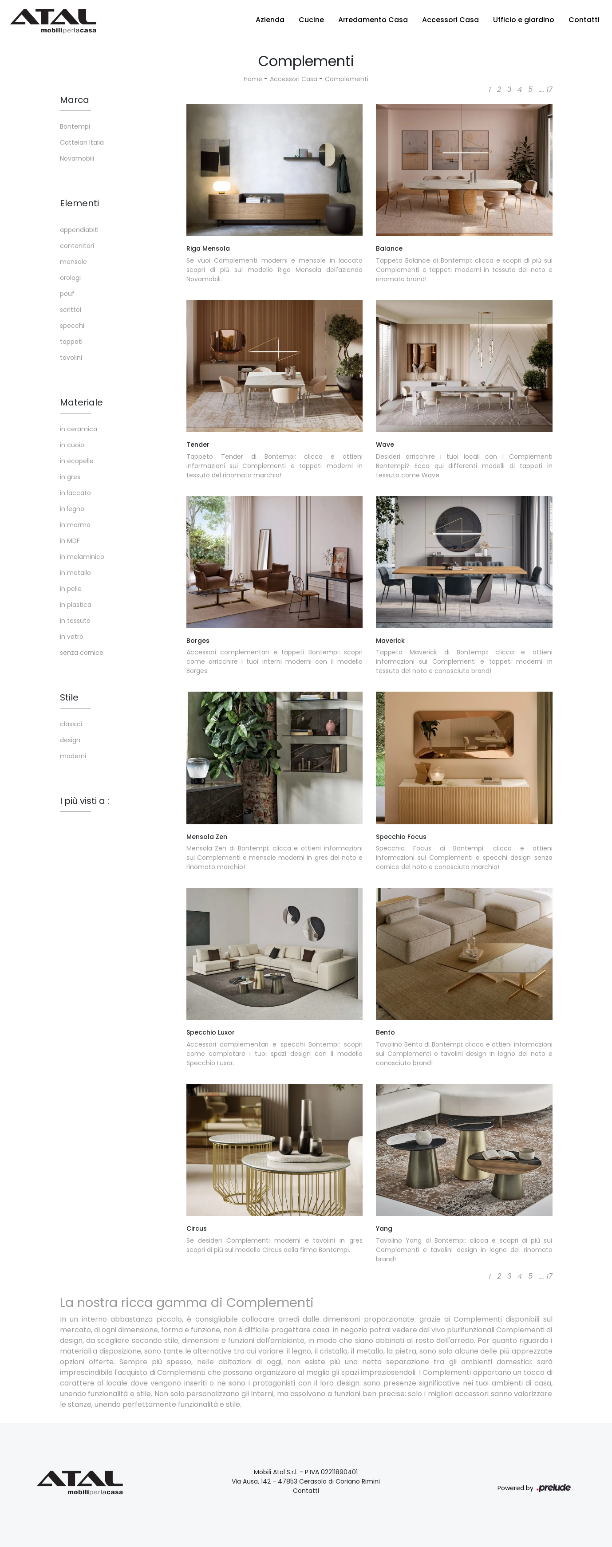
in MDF (70, 540)
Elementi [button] (79, 203)
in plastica (75, 604)
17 (549, 89)
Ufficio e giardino (523, 20)
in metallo (75, 572)
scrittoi (70, 309)
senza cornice (81, 652)
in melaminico (82, 556)
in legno (72, 508)
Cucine (311, 20)
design (70, 740)
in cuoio (72, 445)
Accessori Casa (450, 20)
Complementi (346, 79)
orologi (70, 277)
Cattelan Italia (82, 142)
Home (253, 79)
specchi (72, 325)
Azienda (270, 20)
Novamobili (77, 158)
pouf (67, 293)
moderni (73, 756)
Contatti (584, 20)
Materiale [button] (81, 402)
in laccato (75, 492)
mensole (73, 261)
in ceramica (78, 429)
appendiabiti (79, 229)
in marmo (75, 524)
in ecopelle (77, 461)
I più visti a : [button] (84, 801)
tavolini (71, 357)
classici (71, 724)
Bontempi (75, 126)
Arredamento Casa (373, 20)
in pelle (71, 588)
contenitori (77, 245)
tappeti (71, 341)
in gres (70, 476)
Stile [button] (69, 697)
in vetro (71, 636)
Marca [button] (74, 100)
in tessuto (75, 620)
